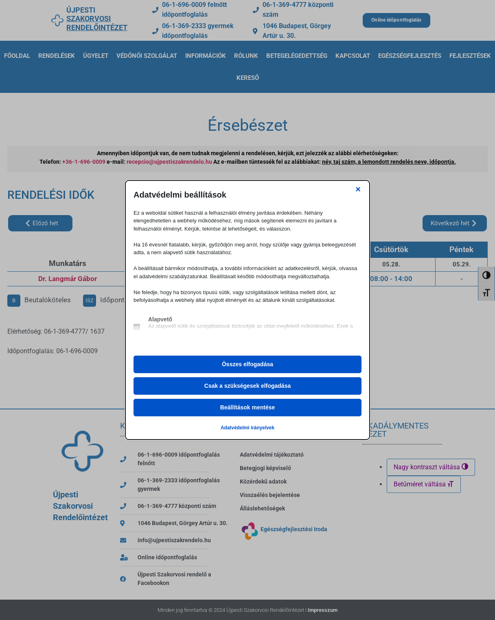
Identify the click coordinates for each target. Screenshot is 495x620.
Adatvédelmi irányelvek (247, 428)
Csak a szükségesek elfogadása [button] (247, 386)
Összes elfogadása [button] (247, 364)
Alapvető (160, 319)
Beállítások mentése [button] (247, 407)
